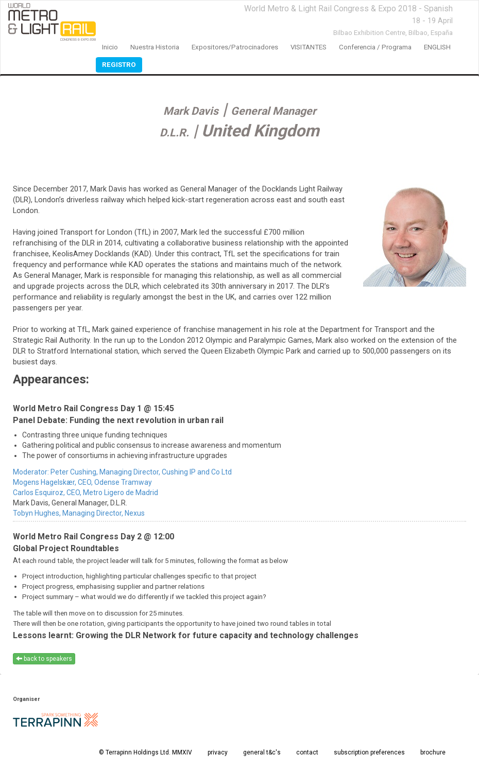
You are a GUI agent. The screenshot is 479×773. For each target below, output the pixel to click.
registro (119, 64)
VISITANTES (308, 47)
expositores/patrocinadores (235, 47)
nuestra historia (154, 47)
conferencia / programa (375, 47)
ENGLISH (437, 47)
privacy (218, 752)
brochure (433, 752)
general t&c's (262, 752)
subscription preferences (369, 752)
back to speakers (44, 658)
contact (307, 752)
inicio (110, 47)
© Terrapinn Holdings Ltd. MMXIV (145, 752)
